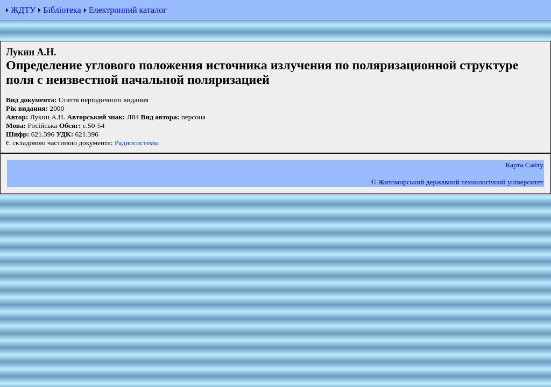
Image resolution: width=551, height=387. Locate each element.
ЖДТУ (23, 10)
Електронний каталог (128, 10)
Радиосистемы (137, 143)
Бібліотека (62, 10)
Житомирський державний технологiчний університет (460, 182)
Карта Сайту (524, 165)
